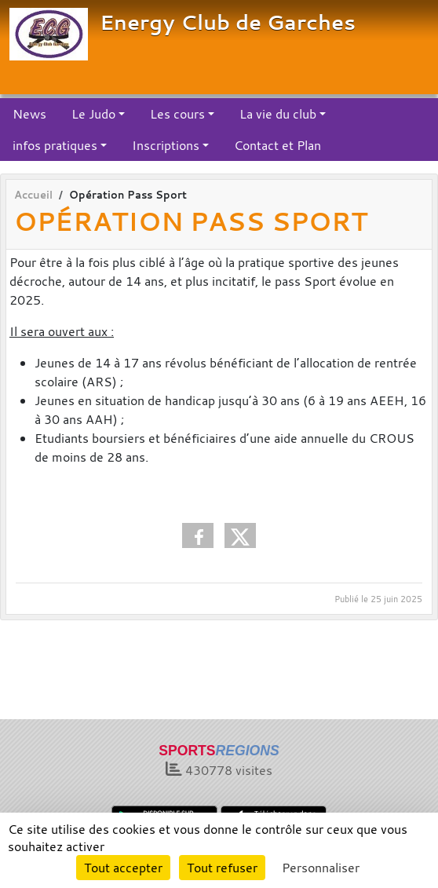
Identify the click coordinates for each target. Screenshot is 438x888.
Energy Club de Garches (228, 22)
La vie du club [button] (277, 113)
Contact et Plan (277, 145)
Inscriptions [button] (165, 145)
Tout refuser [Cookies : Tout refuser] (222, 867)
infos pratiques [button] (55, 145)
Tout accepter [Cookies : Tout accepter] (123, 867)
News (29, 113)
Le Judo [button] (93, 113)
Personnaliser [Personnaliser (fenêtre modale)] (321, 867)
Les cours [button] (177, 113)
